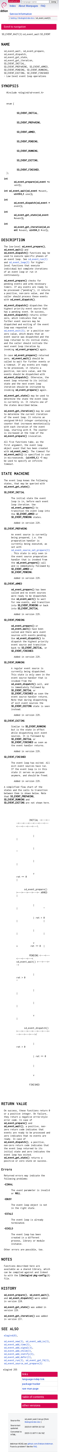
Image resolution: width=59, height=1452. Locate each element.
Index (13, 5)
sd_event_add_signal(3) (18, 1347)
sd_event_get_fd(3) (37, 1360)
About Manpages (28, 5)
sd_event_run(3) (37, 259)
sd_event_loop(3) (19, 262)
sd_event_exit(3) (14, 330)
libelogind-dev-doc (26, 18)
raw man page (30, 1388)
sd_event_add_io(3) (37, 1341)
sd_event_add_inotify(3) (18, 1354)
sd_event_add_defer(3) (17, 1357)
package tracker (31, 1383)
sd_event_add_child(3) (17, 1350)
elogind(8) (10, 1335)
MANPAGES (14, 1)
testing (14, 18)
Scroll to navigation (15, 26)
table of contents (33, 1397)
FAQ (43, 5)
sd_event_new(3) (13, 1341)
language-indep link (33, 1379)
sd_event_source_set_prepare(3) (30, 550)
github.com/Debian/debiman (40, 1444)
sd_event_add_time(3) (17, 1344)
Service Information (21, 13)
